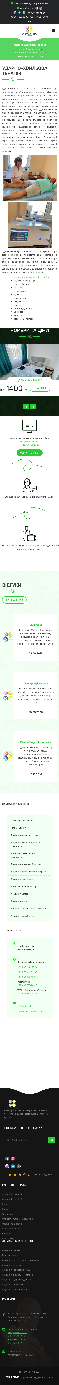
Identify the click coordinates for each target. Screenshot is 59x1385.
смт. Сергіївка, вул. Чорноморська (29, 3)
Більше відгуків (14, 600)
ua (29, 21)
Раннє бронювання (11, 1228)
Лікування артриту (20, 901)
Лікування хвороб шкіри (22, 916)
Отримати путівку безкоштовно (17, 1218)
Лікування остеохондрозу (23, 886)
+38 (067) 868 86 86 (18, 16)
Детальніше (40, 388)
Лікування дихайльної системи (26, 864)
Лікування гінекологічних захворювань (23, 855)
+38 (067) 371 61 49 (36, 13)
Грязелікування (18, 828)
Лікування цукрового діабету (16, 1279)
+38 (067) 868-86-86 (29, 445)
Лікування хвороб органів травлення (29, 908)
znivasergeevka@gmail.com (30, 1011)
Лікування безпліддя (12, 1265)
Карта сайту (8, 1238)
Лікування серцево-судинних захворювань (25, 844)
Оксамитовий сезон (12, 1223)
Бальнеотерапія (10, 1255)
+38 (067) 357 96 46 (39, 16)
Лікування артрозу (20, 894)
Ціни (4, 1204)
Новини (6, 1233)
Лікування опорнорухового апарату (28, 872)
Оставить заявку (29, 452)
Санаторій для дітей (12, 1199)
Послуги (6, 1209)
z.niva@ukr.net (27, 8)
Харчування (8, 1214)
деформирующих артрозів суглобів (31, 277)
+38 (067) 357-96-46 (27, 994)
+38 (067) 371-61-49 (26, 977)
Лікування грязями (11, 1250)
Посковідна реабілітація (22, 820)
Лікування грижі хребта (22, 879)
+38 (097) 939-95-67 (29, 441)
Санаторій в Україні (12, 1194)
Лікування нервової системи (25, 835)
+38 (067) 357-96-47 (27, 985)
